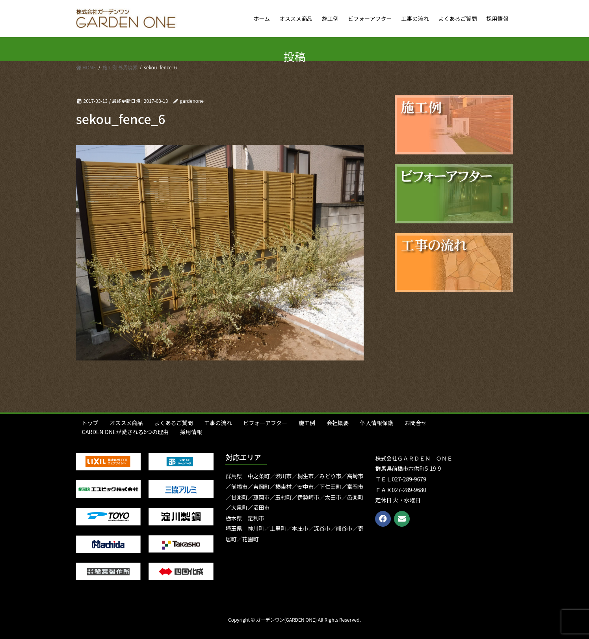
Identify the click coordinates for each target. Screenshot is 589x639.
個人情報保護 (376, 423)
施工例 (307, 423)
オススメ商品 (126, 423)
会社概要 (338, 423)
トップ (90, 423)
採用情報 (191, 432)
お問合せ (416, 423)
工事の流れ (218, 423)
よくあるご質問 (173, 423)
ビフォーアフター (265, 423)
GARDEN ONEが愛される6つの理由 (125, 432)
